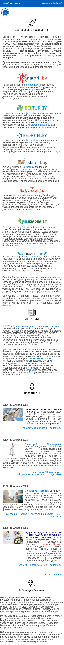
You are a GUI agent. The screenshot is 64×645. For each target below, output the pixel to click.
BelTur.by (31, 113)
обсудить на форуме (34, 428)
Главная (5, 3)
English (53, 3)
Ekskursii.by (28, 167)
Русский (59, 3)
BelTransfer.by (34, 256)
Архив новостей (53, 574)
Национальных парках (41, 124)
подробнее (56, 428)
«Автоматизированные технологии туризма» (35, 326)
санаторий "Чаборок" (18, 514)
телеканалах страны (40, 358)
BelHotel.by (32, 140)
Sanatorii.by (32, 84)
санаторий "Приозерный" (47, 472)
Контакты (17, 3)
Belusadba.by (29, 227)
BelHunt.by (28, 195)
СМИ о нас (31, 370)
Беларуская (46, 3)
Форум (10, 3)
